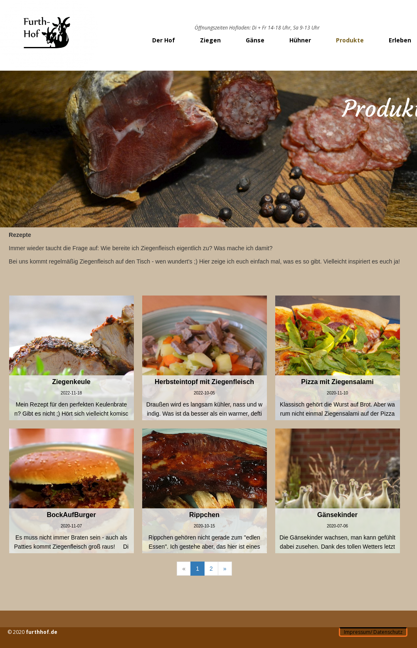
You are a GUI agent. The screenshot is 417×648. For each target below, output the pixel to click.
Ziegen (210, 40)
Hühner (300, 40)
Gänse (255, 40)
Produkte (350, 40)
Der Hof (163, 40)
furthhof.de (41, 632)
